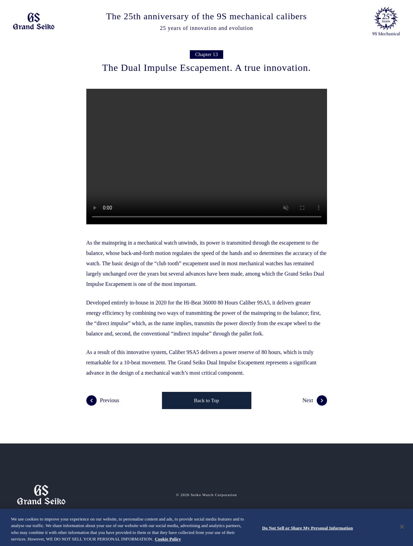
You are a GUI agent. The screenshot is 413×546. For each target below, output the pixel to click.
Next (314, 400)
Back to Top (206, 400)
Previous (102, 400)
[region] (206, 527)
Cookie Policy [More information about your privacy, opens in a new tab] (168, 539)
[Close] (402, 526)
